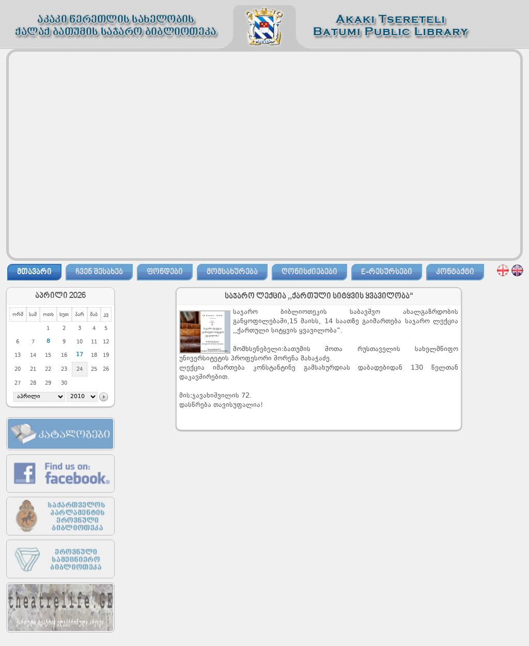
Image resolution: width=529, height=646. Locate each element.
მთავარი (34, 272)
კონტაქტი (455, 272)
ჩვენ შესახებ (99, 272)
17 (79, 355)
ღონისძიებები (309, 272)
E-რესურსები (386, 272)
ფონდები (165, 272)
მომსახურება (232, 272)
